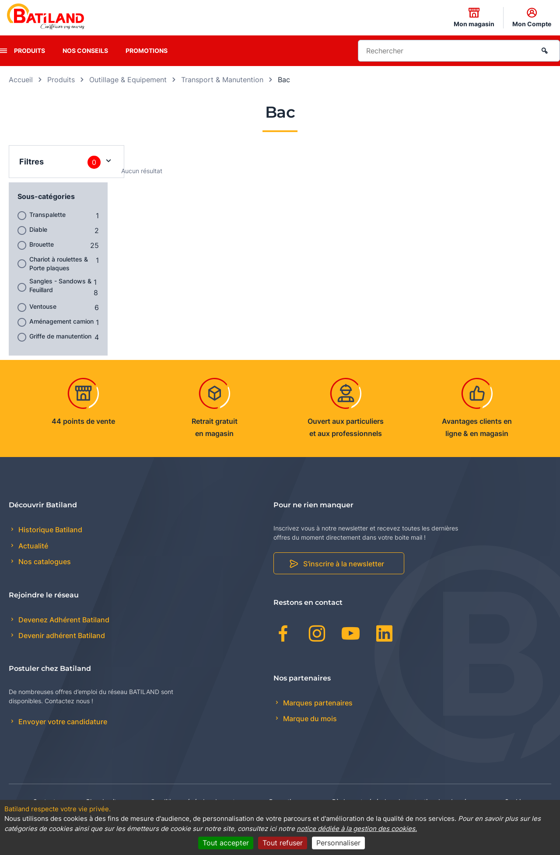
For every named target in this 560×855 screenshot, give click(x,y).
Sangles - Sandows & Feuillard (60, 285)
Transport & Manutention (222, 79)
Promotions (147, 50)
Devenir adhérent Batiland (61, 635)
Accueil (21, 79)
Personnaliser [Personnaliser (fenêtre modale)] (338, 842)
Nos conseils (85, 50)
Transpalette (47, 214)
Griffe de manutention (60, 336)
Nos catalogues (44, 561)
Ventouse (42, 306)
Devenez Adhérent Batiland (63, 619)
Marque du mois (309, 718)
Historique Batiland (49, 529)
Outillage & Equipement (128, 79)
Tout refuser (282, 842)
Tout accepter (226, 842)
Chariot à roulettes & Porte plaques (58, 263)
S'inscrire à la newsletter (343, 563)
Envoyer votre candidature (62, 721)
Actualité (32, 545)
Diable (38, 229)
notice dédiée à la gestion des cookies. (357, 828)
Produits (29, 50)
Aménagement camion (61, 321)
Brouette (41, 244)
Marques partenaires (317, 702)
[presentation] (3, 50)
